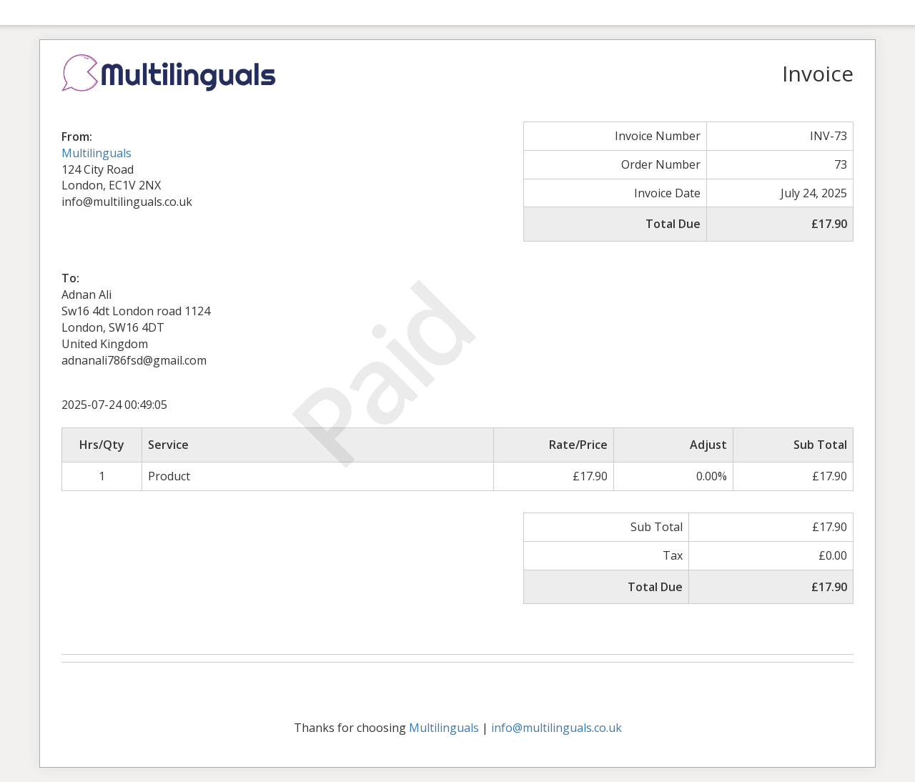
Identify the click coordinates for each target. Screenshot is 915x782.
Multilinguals (96, 153)
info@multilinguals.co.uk (556, 728)
